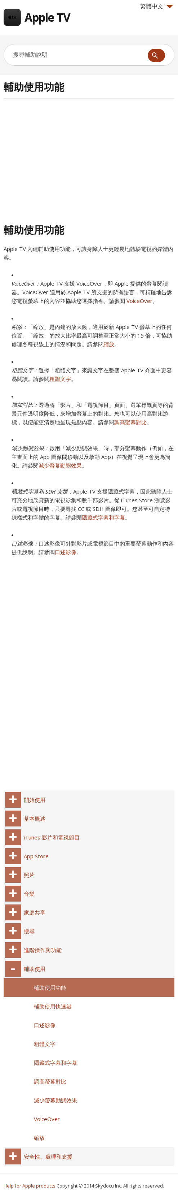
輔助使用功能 (50, 987)
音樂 (29, 893)
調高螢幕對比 (130, 422)
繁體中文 (156, 6)
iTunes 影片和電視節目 (52, 837)
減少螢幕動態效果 (60, 465)
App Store (36, 856)
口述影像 (65, 552)
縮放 (108, 344)
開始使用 (34, 799)
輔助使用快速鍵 (53, 1006)
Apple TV (47, 17)
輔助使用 (34, 968)
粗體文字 (60, 378)
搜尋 (29, 931)
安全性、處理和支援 (48, 1156)
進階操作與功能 (43, 950)
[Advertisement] (64, 159)
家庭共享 (34, 912)
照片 (29, 874)
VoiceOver (139, 300)
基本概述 (34, 818)
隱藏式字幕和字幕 (103, 517)
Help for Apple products (29, 1185)
